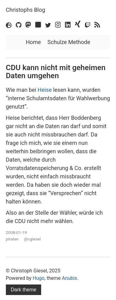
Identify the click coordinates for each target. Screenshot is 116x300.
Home (33, 42)
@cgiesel (32, 238)
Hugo (39, 278)
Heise (45, 90)
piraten (12, 238)
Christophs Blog (25, 10)
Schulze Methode (68, 42)
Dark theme (24, 289)
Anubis (69, 278)
